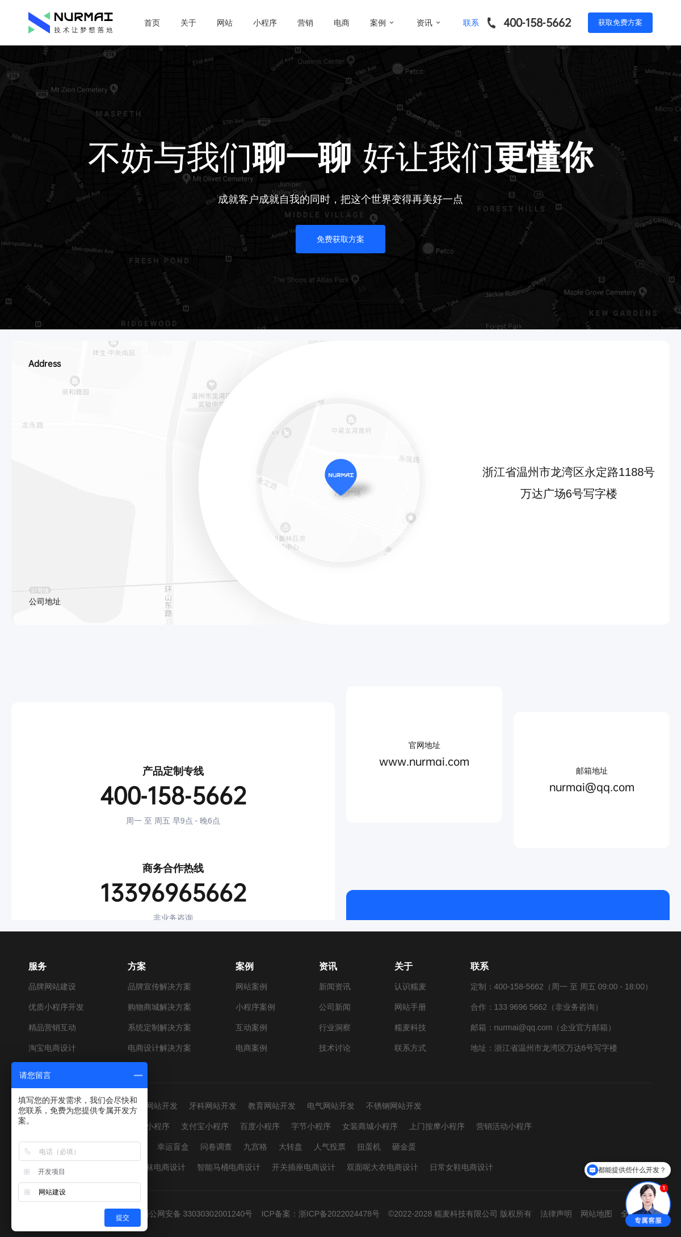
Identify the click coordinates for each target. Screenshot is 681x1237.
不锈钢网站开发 (394, 1105)
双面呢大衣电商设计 (382, 1167)
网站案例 (251, 986)
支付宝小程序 (205, 1126)
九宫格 (255, 1146)
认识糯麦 (410, 986)
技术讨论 (335, 1047)
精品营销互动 (52, 1027)
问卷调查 (216, 1146)
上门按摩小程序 (437, 1126)
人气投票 (330, 1146)
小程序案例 (255, 1007)
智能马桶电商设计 (228, 1167)
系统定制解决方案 (159, 1027)
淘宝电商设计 (52, 1047)
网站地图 (596, 1213)
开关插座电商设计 (303, 1167)
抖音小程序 (150, 1126)
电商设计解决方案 (159, 1047)
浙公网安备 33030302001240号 (197, 1213)
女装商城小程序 (370, 1126)
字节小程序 (311, 1126)
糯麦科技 (410, 1027)
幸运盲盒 (173, 1146)
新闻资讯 (335, 986)
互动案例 (251, 1027)
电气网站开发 (331, 1105)
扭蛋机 (369, 1146)
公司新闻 (335, 1007)
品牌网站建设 (52, 986)
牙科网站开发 (213, 1105)
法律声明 (556, 1213)
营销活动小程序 (504, 1126)
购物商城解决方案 (159, 1007)
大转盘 (290, 1146)
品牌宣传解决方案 (159, 986)
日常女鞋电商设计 (461, 1167)
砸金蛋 (404, 1146)
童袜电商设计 (162, 1167)
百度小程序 (260, 1126)
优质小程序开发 (56, 1007)
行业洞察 (335, 1027)
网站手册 (410, 1007)
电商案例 (251, 1047)
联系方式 (410, 1047)
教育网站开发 (272, 1105)
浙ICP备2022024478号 (339, 1213)
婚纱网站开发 (154, 1105)
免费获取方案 (340, 239)
